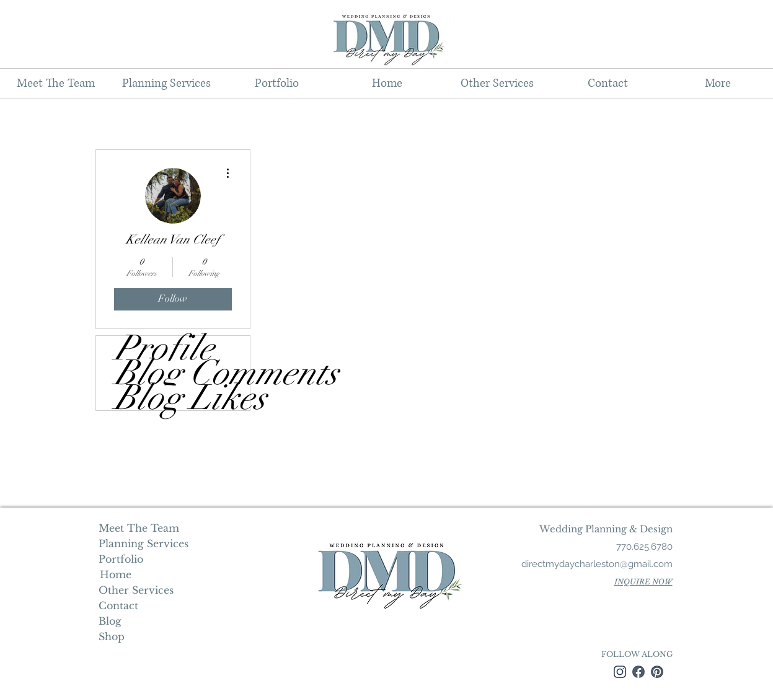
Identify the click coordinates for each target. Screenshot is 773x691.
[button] (166, 84)
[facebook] (638, 672)
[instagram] (620, 672)
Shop (112, 636)
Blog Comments (182, 373)
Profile (164, 348)
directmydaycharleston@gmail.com (597, 564)
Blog (110, 621)
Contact (118, 605)
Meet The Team (139, 528)
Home (114, 574)
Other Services (136, 590)
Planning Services (142, 543)
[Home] (116, 574)
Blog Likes (182, 397)
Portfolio (121, 559)
